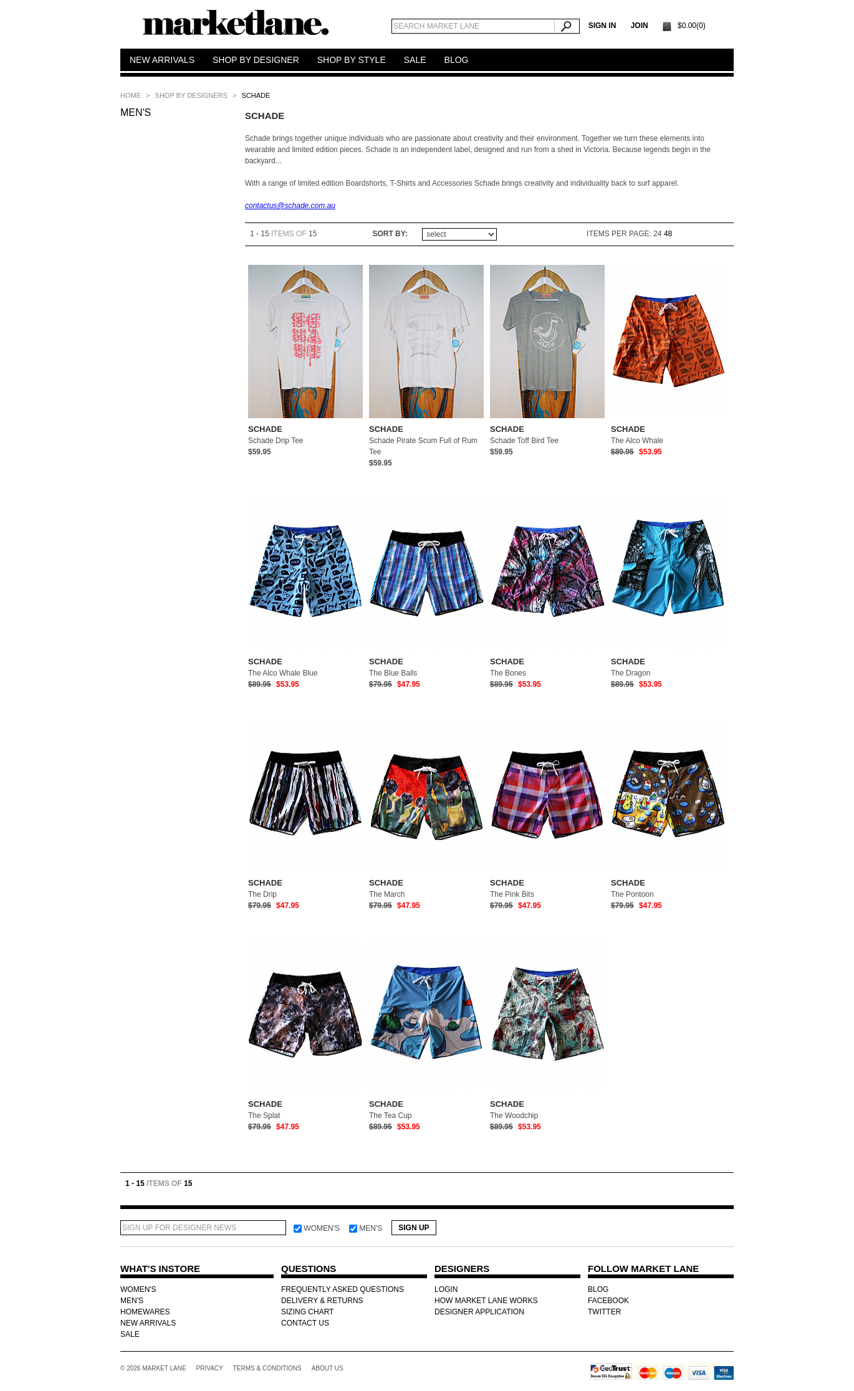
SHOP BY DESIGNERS (192, 95)
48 (668, 233)
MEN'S (135, 112)
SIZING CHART (307, 1311)
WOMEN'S (138, 1289)
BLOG (598, 1289)
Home (131, 95)
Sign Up (413, 1227)
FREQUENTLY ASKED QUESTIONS (342, 1289)
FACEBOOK (608, 1300)
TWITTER (604, 1311)
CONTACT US (305, 1323)
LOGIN (446, 1289)
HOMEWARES (145, 1311)
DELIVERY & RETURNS (322, 1300)
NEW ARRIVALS (148, 1323)
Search (567, 26)
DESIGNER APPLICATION (479, 1311)
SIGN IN (602, 25)
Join (639, 25)
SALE (130, 1334)
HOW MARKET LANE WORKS (486, 1300)
